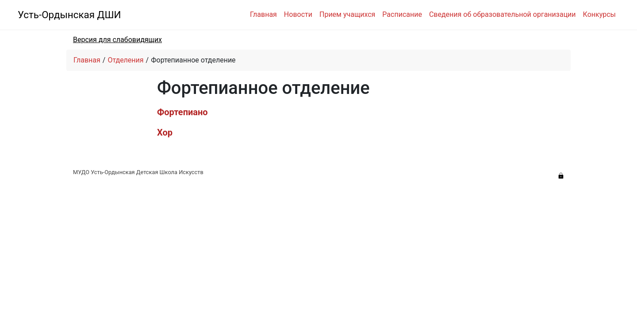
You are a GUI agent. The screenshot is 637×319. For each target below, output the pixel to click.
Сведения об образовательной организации (502, 14)
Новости (298, 14)
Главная (263, 14)
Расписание (402, 14)
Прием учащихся (347, 14)
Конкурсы (599, 14)
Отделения (125, 60)
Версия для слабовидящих (117, 39)
